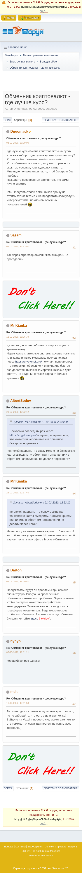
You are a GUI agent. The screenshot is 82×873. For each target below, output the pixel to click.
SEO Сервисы (35, 846)
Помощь (8, 846)
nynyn (15, 641)
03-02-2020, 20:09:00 (17, 142)
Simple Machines (51, 851)
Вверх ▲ (73, 846)
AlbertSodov (20, 401)
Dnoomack (19, 131)
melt (13, 692)
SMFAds (33, 855)
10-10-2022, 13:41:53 (17, 703)
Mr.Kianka (18, 325)
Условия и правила (55, 846)
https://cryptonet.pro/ (28, 361)
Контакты (20, 846)
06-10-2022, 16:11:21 (17, 652)
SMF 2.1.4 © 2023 (31, 851)
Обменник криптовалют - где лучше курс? (33, 138)
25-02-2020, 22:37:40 (17, 492)
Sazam (15, 235)
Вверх (8, 788)
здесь (34, 618)
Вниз (7, 120)
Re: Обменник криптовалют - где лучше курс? (36, 242)
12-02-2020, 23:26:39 (17, 336)
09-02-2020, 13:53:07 (17, 246)
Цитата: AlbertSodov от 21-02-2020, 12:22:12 (41, 502)
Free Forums (47, 855)
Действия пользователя (60, 120)
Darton (16, 570)
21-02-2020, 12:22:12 (17, 412)
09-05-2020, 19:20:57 (17, 581)
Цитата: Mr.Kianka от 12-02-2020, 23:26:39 (40, 421)
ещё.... (44, 11)
